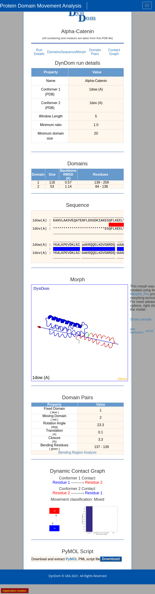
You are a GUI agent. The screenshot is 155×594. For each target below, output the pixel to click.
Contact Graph (114, 52)
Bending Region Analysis (77, 452)
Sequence (68, 52)
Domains (54, 52)
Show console (141, 319)
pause (149, 330)
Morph (81, 52)
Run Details (39, 52)
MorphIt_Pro (139, 294)
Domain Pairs (95, 52)
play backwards (136, 330)
